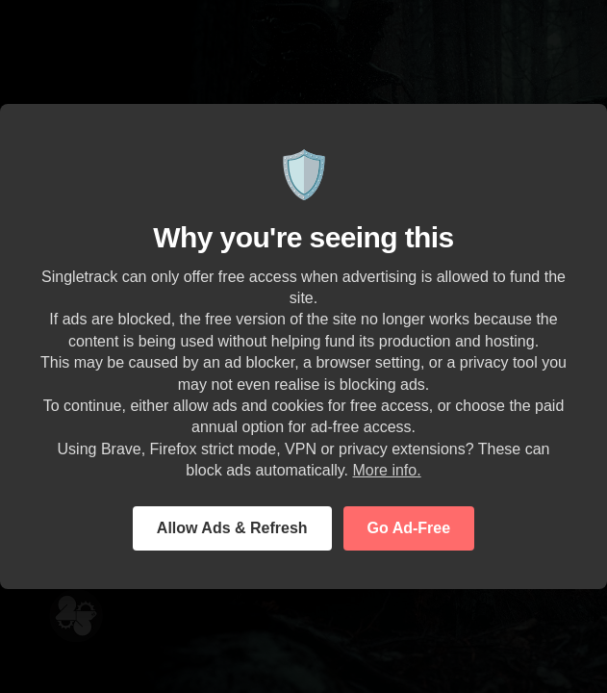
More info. (386, 470)
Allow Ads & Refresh (232, 528)
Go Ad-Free (409, 528)
